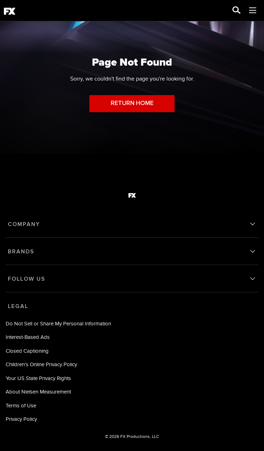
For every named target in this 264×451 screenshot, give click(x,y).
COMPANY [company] (24, 224)
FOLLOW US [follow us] (26, 279)
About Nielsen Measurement (38, 391)
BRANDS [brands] (21, 251)
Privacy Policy (21, 419)
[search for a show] (236, 11)
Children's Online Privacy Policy (41, 364)
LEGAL (18, 306)
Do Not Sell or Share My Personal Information (58, 323)
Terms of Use (21, 405)
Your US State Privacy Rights (38, 378)
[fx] (9, 12)
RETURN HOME (132, 103)
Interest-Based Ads (28, 337)
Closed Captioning (27, 350)
